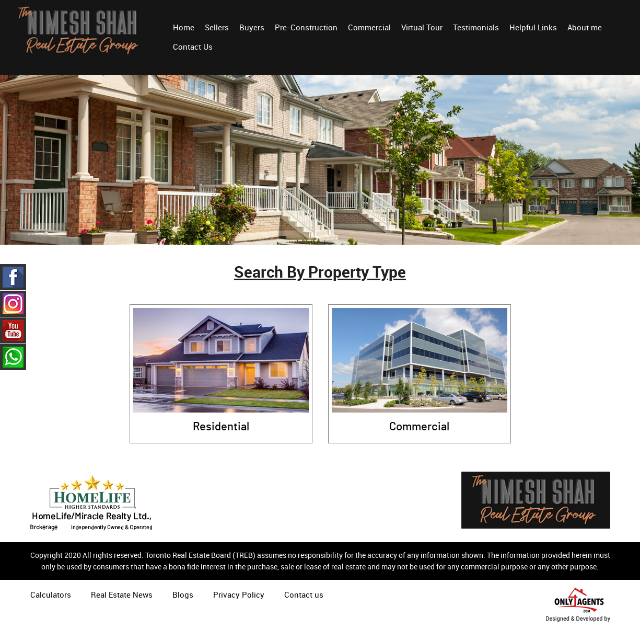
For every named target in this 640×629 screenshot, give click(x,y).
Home (183, 27)
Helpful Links (533, 27)
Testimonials (476, 27)
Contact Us (193, 46)
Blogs (182, 594)
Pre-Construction (306, 27)
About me (584, 27)
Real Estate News (122, 594)
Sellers (217, 27)
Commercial (369, 27)
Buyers (251, 27)
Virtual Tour (422, 27)
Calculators (50, 594)
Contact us (303, 594)
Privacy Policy (238, 594)
